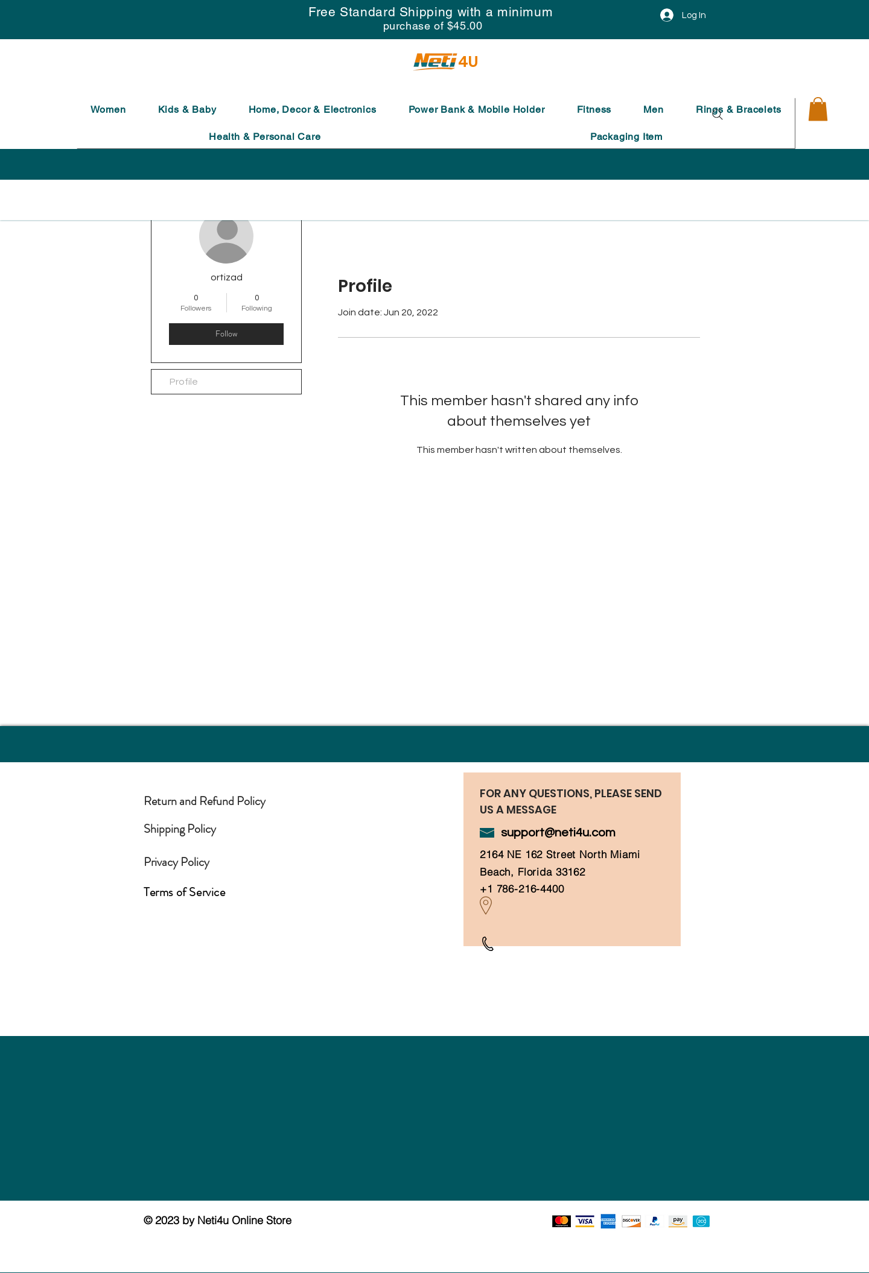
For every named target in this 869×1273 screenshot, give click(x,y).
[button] (108, 109)
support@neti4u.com (558, 833)
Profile (184, 382)
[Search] (717, 114)
